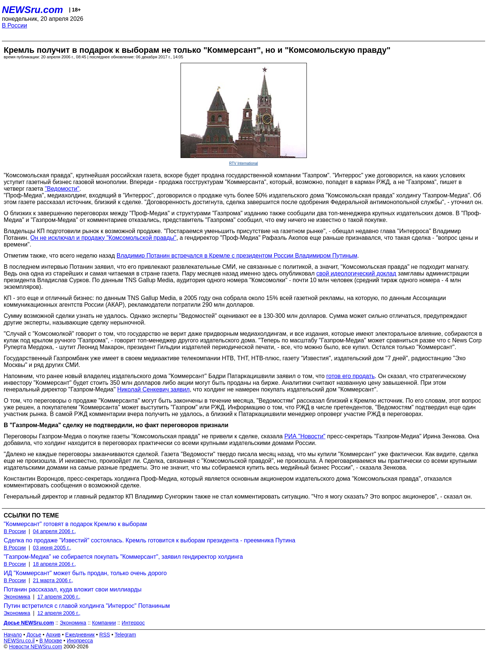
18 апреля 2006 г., (54, 564)
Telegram (125, 635)
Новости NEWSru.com (35, 646)
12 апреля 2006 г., (59, 613)
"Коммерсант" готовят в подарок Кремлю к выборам (75, 524)
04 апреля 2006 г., (54, 531)
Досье (33, 635)
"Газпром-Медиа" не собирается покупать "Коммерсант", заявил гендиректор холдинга (123, 557)
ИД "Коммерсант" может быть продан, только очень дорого (85, 573)
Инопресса (80, 641)
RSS (104, 635)
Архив (53, 635)
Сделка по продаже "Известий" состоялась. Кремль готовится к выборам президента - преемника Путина (149, 540)
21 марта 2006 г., (53, 580)
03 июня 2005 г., (52, 548)
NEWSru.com (32, 9)
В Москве (50, 641)
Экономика (17, 597)
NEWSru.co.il (19, 641)
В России (14, 25)
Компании (104, 623)
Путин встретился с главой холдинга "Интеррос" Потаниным (87, 606)
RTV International (243, 163)
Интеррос (133, 623)
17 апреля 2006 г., (59, 597)
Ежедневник (80, 635)
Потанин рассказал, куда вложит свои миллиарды (73, 589)
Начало (13, 635)
